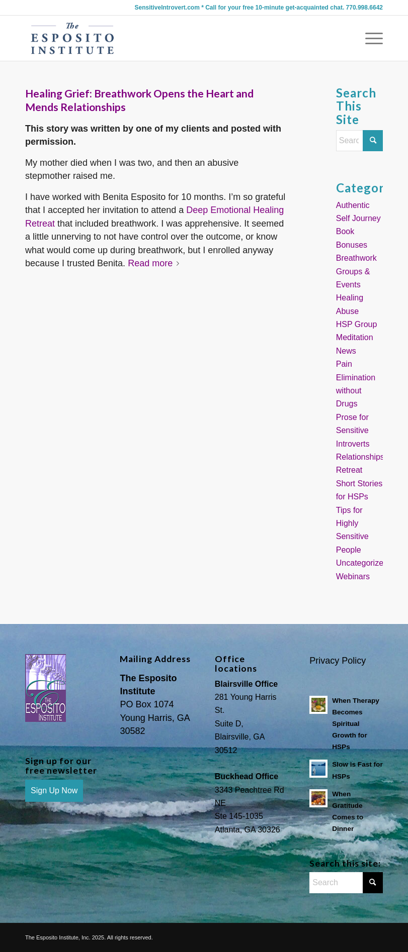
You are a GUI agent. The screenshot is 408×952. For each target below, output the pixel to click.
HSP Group (356, 324)
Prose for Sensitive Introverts (353, 430)
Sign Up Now (54, 790)
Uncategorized (362, 563)
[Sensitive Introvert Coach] (72, 38)
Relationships (360, 457)
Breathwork (356, 258)
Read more (155, 263)
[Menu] (369, 38)
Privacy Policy (337, 661)
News (346, 351)
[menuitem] (369, 38)
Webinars (353, 576)
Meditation (354, 337)
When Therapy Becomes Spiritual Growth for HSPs (355, 724)
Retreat (349, 470)
